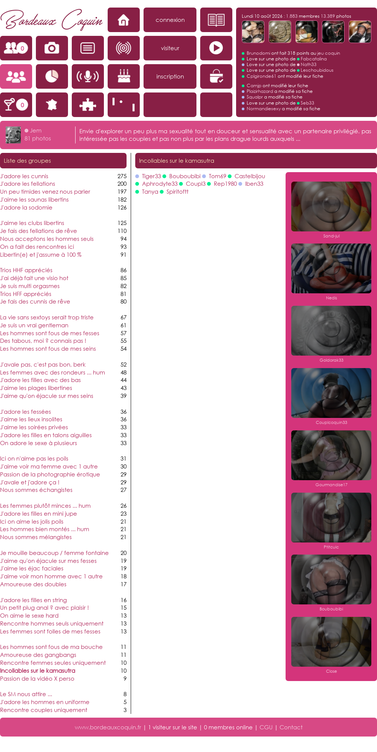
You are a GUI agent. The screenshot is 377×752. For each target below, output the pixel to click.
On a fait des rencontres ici (37, 246)
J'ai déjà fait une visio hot (34, 278)
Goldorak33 (331, 360)
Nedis (331, 298)
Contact (291, 727)
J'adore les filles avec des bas (40, 380)
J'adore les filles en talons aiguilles (46, 435)
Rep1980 (225, 183)
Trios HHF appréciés (26, 270)
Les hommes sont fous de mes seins (48, 348)
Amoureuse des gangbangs (38, 654)
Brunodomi (258, 53)
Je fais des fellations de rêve (38, 230)
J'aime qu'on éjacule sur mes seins (46, 395)
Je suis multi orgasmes (30, 286)
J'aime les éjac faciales (31, 568)
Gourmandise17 (331, 485)
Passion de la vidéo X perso (37, 678)
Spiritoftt (177, 191)
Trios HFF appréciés (25, 293)
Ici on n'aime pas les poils (34, 458)
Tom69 (217, 176)
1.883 (292, 16)
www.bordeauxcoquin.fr (108, 727)
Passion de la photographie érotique (50, 474)
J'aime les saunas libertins (34, 199)
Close (331, 671)
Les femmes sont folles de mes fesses (50, 631)
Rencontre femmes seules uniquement (53, 662)
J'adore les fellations (27, 183)
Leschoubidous (317, 70)
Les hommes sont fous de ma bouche (51, 646)
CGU (266, 727)
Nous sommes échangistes (36, 489)
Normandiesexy (264, 108)
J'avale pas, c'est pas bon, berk (43, 364)
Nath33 (309, 64)
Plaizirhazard (260, 91)
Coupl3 (195, 183)
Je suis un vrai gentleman (34, 325)
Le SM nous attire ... (26, 694)
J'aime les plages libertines (36, 387)
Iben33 (254, 183)
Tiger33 (151, 176)
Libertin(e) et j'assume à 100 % (41, 254)
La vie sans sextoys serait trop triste (47, 317)
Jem (36, 130)
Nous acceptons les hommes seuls (47, 238)
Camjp (254, 85)
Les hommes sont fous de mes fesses (49, 333)
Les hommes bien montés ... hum (44, 529)
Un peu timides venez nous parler (45, 191)
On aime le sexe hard (29, 615)
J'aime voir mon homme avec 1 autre (51, 576)
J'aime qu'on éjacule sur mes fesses (48, 560)
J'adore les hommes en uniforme (45, 702)
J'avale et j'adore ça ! (29, 482)
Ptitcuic (331, 547)
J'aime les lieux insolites (31, 419)
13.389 (328, 16)
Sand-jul (331, 236)
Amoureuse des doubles (33, 584)
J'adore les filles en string (33, 600)
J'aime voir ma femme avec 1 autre (49, 466)
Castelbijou (250, 176)
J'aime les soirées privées (34, 427)
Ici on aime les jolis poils (31, 521)
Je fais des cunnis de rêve (35, 301)
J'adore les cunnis (24, 176)
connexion (170, 19)
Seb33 (307, 103)
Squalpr (255, 97)
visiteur (170, 48)
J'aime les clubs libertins (32, 223)
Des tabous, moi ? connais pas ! (43, 340)
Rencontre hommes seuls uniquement (52, 623)
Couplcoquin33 (331, 422)
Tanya (150, 191)
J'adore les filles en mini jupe (38, 513)
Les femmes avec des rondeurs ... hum (52, 372)
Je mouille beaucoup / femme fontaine (54, 552)
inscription (170, 76)
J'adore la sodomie (26, 207)
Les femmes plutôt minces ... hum (45, 505)
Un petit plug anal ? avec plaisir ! (44, 607)
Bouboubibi (185, 176)
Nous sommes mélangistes (36, 537)
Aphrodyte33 (160, 183)
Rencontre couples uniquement (43, 709)
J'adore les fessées (25, 411)
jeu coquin (328, 53)
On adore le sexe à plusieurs (38, 443)
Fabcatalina (314, 58)
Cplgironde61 (262, 76)
